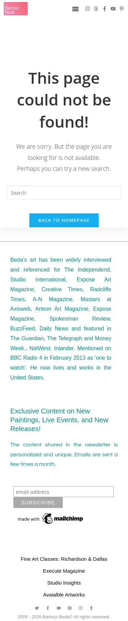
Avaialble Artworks (64, 595)
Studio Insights (64, 583)
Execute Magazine (64, 571)
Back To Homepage (64, 220)
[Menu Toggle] (75, 8)
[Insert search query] (64, 192)
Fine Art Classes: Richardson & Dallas (64, 559)
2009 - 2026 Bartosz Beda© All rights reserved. (64, 616)
